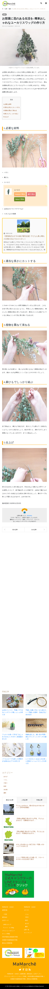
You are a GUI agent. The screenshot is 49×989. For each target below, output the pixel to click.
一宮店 (5, 914)
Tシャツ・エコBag (8, 927)
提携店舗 (4, 910)
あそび (5, 776)
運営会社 (4, 917)
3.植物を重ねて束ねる (10, 110)
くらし (5, 780)
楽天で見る (31, 194)
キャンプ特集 (6, 933)
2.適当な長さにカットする (11, 107)
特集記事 (39, 800)
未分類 (5, 789)
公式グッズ (5, 920)
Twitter (20, 969)
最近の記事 (9, 800)
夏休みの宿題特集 (7, 943)
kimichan (29, 515)
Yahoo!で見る (19, 199)
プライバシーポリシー (8, 930)
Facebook (23, 969)
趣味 (4, 14)
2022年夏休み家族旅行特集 (10, 937)
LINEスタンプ (7, 924)
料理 (5, 786)
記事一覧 (26, 929)
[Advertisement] (24, 609)
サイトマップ (28, 932)
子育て (5, 783)
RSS (29, 969)
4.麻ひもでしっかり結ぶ (10, 113)
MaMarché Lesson (7, 907)
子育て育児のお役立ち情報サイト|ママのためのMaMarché (20, 986)
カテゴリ (26, 910)
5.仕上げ (6, 117)
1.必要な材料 (7, 104)
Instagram (26, 969)
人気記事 (25, 800)
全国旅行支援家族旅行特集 (9, 940)
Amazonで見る (20, 194)
